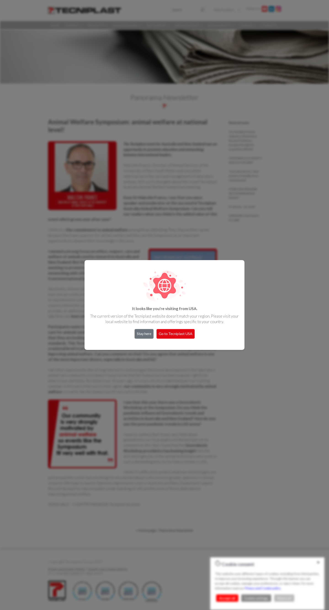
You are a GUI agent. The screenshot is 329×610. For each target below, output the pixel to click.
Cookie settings (256, 598)
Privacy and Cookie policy (262, 588)
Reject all (284, 598)
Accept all (227, 598)
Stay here (144, 333)
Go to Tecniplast (175, 333)
